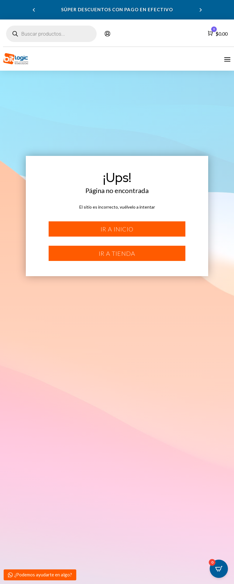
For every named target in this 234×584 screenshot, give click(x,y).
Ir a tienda (117, 253)
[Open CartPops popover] (219, 569)
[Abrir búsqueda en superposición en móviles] (51, 34)
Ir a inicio (117, 229)
